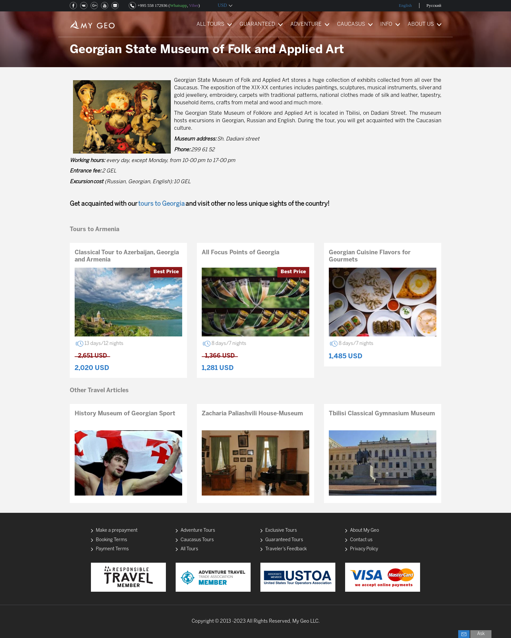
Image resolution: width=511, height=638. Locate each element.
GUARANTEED (257, 24)
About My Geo (364, 530)
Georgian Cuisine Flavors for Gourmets (370, 256)
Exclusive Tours (281, 530)
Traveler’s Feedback (286, 549)
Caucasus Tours (197, 540)
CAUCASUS (351, 24)
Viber (193, 5)
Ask (481, 634)
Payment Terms (112, 549)
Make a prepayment (117, 530)
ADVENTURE (306, 24)
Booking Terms (111, 540)
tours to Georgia (161, 204)
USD (222, 5)
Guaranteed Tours (284, 540)
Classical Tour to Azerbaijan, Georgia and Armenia (127, 256)
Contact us (361, 540)
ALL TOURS (210, 24)
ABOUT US (421, 24)
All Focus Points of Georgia (240, 253)
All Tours (189, 549)
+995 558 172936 (153, 5)
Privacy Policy (364, 549)
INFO (386, 24)
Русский (434, 5)
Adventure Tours (198, 530)
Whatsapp (178, 5)
